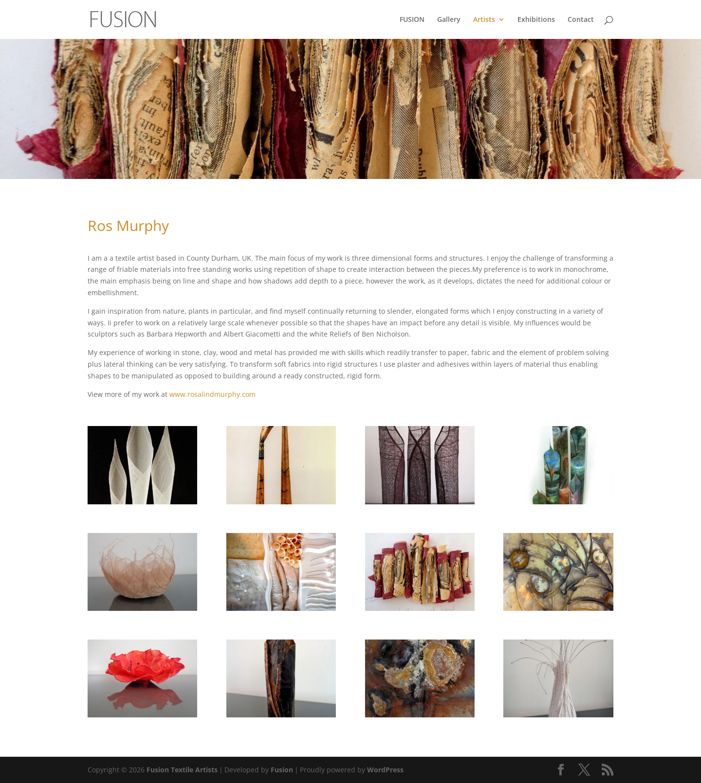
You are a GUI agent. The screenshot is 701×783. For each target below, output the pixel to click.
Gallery (449, 20)
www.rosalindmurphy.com (212, 394)
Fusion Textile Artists (182, 769)
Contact (581, 20)
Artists (484, 20)
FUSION (412, 20)
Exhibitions (536, 20)
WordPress (385, 769)
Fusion (282, 769)
